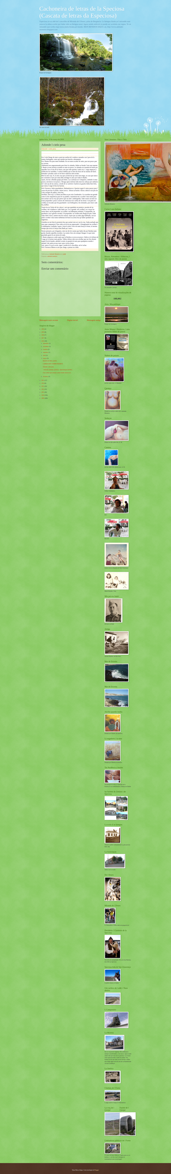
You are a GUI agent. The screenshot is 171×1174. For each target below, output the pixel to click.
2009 (43, 398)
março (45, 358)
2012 (43, 389)
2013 (43, 386)
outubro (45, 349)
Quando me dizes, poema (50, 361)
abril (44, 355)
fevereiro (45, 376)
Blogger (96, 1170)
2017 (43, 338)
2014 (43, 383)
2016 (43, 341)
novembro (46, 346)
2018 (43, 335)
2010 (43, 395)
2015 (43, 380)
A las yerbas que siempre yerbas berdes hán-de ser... (57, 372)
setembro (46, 352)
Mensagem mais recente (48, 320)
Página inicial (72, 320)
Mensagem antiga (94, 320)
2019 (43, 332)
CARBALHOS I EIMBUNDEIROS (53, 364)
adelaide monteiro (52, 256)
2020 (43, 329)
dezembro (46, 343)
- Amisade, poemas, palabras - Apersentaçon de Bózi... (58, 369)
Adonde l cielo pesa (48, 367)
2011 (43, 392)
